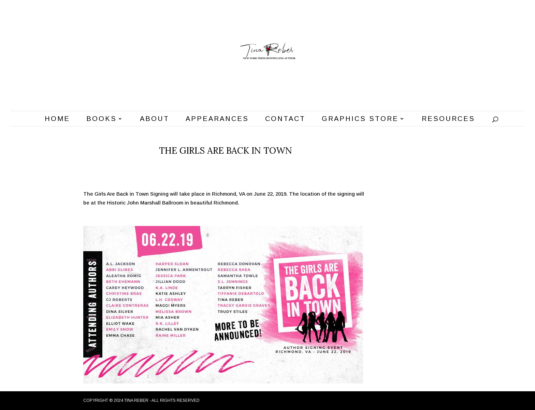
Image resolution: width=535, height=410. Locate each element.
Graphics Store (360, 119)
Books (101, 119)
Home (57, 119)
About (154, 119)
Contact (285, 119)
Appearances (217, 119)
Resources (448, 119)
